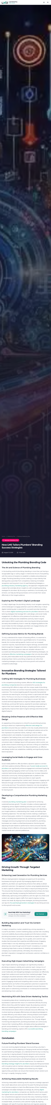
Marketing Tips (11, 536)
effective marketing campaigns (20, 654)
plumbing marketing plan (18, 802)
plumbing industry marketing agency (15, 585)
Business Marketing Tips (23, 536)
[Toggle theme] (43, 2)
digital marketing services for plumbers (24, 611)
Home (3, 536)
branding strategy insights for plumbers (15, 1064)
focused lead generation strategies (22, 903)
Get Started (41, 914)
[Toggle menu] (47, 2)
